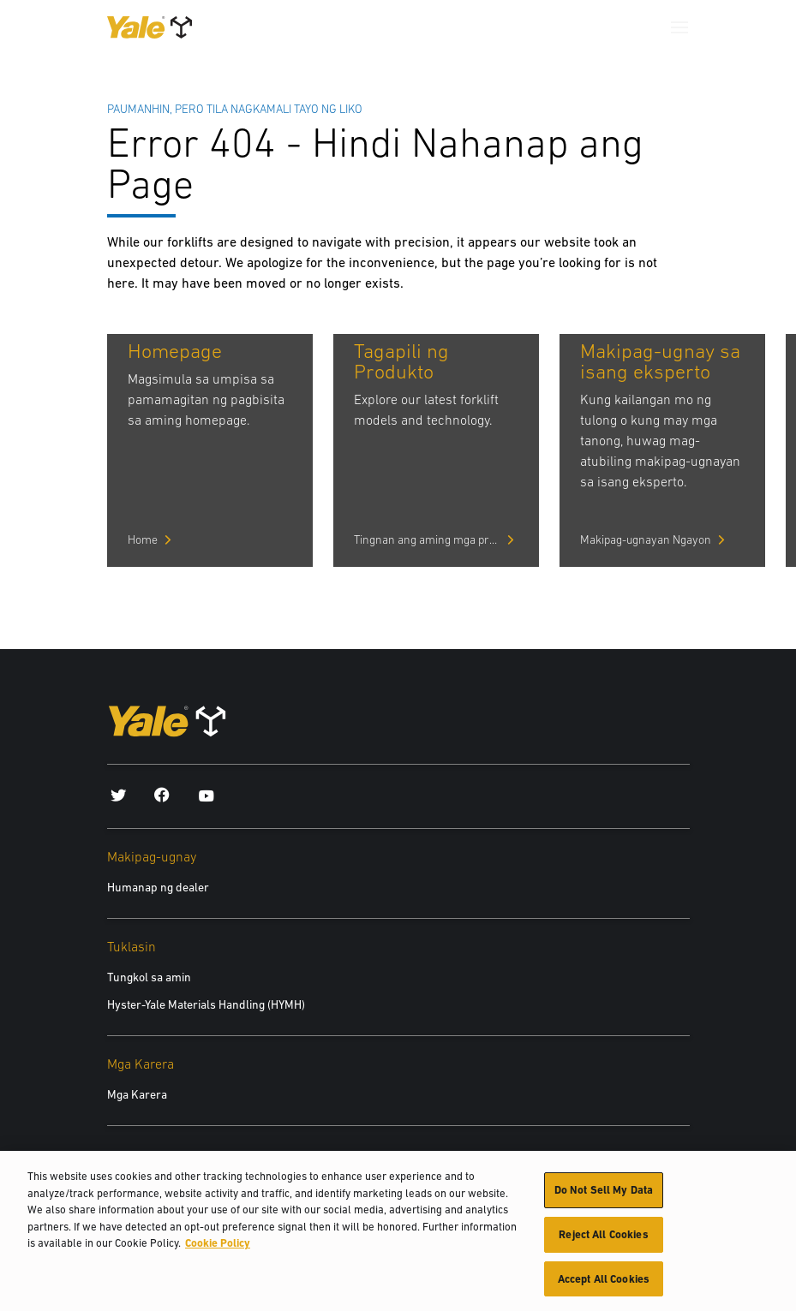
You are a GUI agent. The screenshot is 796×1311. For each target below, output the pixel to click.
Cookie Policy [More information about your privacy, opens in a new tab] (217, 1250)
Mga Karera (137, 1094)
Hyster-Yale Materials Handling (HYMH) (206, 1004)
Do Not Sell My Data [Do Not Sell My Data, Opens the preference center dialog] (603, 1197)
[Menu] (679, 27)
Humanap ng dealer (158, 887)
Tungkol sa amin (149, 977)
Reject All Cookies (603, 1241)
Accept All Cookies (603, 1285)
